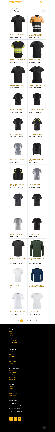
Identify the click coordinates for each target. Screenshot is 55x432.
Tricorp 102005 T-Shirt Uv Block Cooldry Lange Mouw (36, 259)
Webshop (11, 335)
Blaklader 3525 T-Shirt (34, 184)
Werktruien (12, 356)
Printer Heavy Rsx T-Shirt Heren (17, 311)
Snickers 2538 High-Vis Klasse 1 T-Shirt (17, 60)
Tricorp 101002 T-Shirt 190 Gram (17, 258)
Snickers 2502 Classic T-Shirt (17, 34)
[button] (44, 428)
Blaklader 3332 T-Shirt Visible (36, 135)
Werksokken (12, 377)
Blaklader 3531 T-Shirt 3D (16, 234)
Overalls (11, 363)
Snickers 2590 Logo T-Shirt (16, 85)
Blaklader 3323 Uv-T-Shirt (16, 135)
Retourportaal (13, 338)
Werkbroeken (12, 361)
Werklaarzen (12, 372)
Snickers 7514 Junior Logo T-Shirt (37, 85)
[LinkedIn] (15, 419)
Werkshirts (12, 352)
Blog (10, 331)
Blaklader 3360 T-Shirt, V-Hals (17, 159)
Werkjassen (12, 359)
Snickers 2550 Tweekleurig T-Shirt (36, 60)
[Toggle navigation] (44, 2)
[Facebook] (11, 419)
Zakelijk (11, 391)
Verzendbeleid (13, 342)
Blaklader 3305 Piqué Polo (16, 109)
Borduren (11, 388)
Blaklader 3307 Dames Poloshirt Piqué (36, 110)
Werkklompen (12, 375)
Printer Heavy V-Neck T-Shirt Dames (36, 312)
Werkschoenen (13, 370)
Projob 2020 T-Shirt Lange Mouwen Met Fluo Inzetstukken (36, 286)
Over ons (11, 333)
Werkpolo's (12, 354)
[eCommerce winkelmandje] (41, 2)
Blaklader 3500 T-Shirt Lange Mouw (36, 160)
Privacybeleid (12, 345)
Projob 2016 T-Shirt (14, 285)
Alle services (12, 395)
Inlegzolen (12, 379)
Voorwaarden (12, 340)
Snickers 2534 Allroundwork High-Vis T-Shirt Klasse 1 (35, 35)
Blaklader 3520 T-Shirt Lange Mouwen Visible (17, 185)
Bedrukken (12, 386)
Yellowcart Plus (13, 393)
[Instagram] (19, 419)
